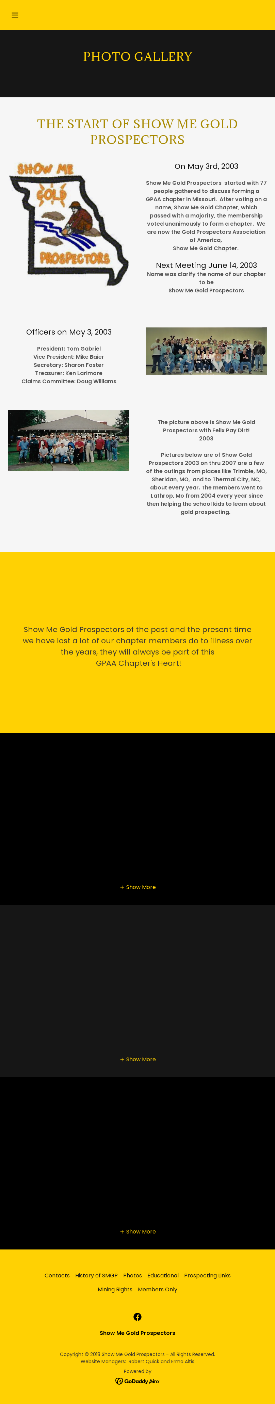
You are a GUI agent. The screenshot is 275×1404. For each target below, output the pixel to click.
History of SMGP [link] (96, 1275)
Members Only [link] (157, 1289)
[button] (38, 15)
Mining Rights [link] (115, 1289)
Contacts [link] (57, 1275)
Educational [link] (163, 1275)
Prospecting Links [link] (207, 1275)
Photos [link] (132, 1275)
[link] (137, 1317)
